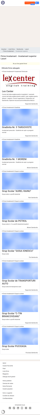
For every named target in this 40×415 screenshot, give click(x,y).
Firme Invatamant (8, 51)
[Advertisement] (20, 27)
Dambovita (20, 49)
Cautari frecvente (8, 366)
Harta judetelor (7, 381)
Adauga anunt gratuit (9, 376)
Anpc (4, 368)
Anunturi (3, 49)
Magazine (6, 374)
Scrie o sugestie (7, 393)
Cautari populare (7, 389)
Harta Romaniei (7, 386)
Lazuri (27, 49)
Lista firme (11, 49)
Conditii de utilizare (8, 395)
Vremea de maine (8, 383)
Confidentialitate (7, 398)
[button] (37, 3)
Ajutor (4, 363)
